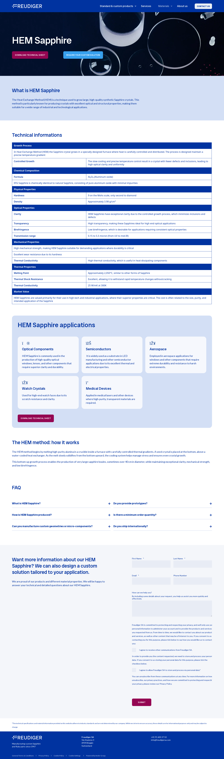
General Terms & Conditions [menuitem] (23, 756)
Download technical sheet (30, 55)
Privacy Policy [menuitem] (44, 756)
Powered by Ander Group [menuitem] (95, 756)
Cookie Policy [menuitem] (59, 756)
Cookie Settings (75, 756)
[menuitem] (75, 755)
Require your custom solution (83, 55)
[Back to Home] (27, 6)
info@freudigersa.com (161, 740)
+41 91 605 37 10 (159, 737)
